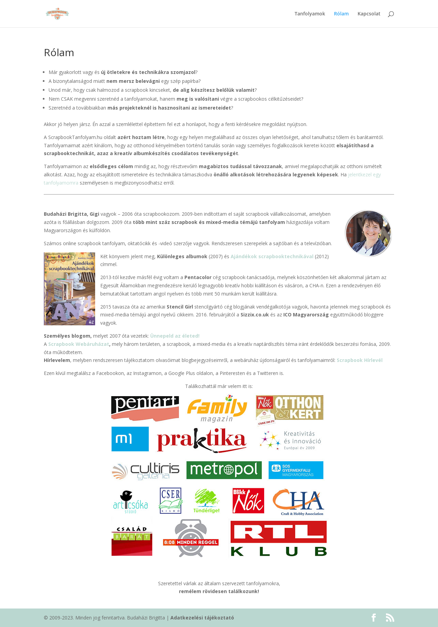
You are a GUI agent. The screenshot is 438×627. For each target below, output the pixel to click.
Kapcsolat (369, 14)
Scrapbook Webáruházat (78, 344)
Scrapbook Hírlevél (360, 360)
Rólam (341, 14)
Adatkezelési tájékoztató (202, 617)
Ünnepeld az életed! (174, 336)
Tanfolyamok (310, 14)
